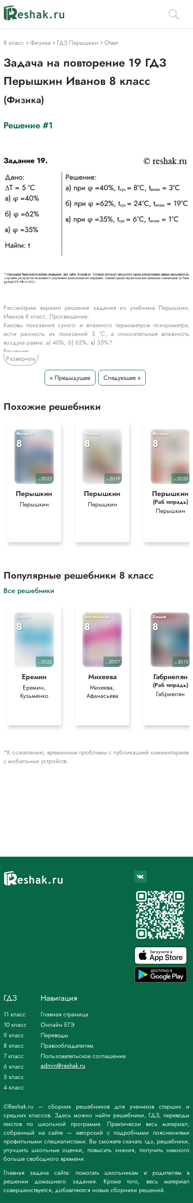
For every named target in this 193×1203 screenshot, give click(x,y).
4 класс (13, 1087)
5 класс (13, 1076)
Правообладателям (67, 1045)
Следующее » (122, 377)
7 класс (13, 1056)
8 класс (13, 1045)
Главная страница (64, 1014)
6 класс (13, 1066)
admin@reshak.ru (63, 1065)
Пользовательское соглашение (83, 1056)
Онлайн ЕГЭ (58, 1024)
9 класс (13, 1035)
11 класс (14, 1014)
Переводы (54, 1035)
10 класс (15, 1024)
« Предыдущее (70, 377)
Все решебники (28, 590)
